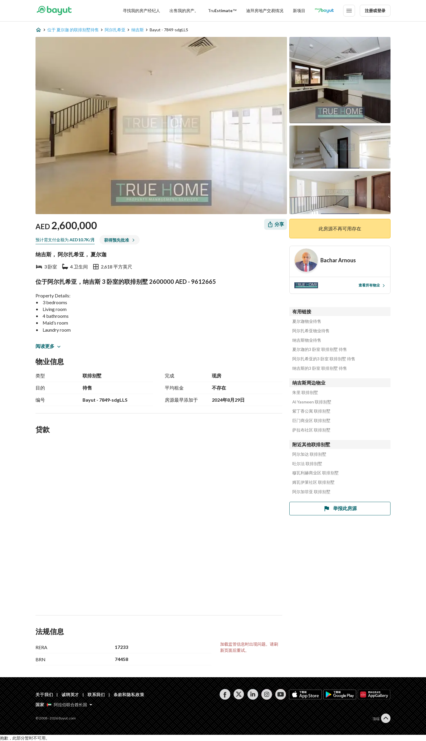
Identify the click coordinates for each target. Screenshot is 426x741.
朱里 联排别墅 (305, 392)
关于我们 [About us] (44, 694)
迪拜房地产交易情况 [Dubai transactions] (264, 10)
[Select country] (69, 704)
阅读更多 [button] (48, 346)
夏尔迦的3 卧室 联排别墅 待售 (319, 349)
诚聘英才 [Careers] (70, 694)
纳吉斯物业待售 (306, 340)
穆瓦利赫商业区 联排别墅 (315, 472)
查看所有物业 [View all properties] (372, 285)
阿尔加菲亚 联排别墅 (311, 491)
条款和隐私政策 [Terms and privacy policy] (129, 694)
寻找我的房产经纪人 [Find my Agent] (141, 10)
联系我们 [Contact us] (96, 694)
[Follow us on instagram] (266, 694)
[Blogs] (324, 11)
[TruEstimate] (222, 11)
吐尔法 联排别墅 (307, 463)
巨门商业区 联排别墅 (311, 420)
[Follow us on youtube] (280, 694)
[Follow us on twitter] (238, 694)
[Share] (275, 224)
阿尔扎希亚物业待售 (311, 330)
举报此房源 (340, 508)
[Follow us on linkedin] (252, 694)
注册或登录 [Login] (375, 10)
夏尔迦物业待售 (306, 321)
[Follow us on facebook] (225, 694)
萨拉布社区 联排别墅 (311, 430)
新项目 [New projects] (299, 10)
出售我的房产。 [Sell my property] (184, 10)
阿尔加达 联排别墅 (309, 454)
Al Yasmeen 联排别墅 (311, 402)
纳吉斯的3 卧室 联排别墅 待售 (319, 368)
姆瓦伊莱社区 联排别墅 (313, 482)
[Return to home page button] (54, 10)
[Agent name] (338, 260)
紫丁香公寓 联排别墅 (311, 411)
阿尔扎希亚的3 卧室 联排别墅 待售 (323, 358)
